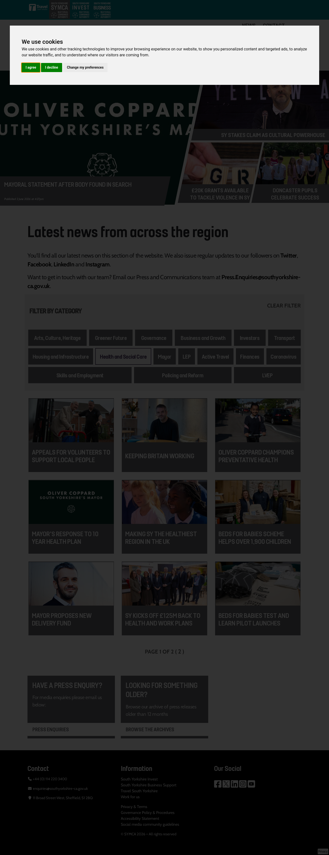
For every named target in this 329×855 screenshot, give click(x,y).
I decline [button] (51, 67)
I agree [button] (31, 67)
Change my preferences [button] (85, 67)
